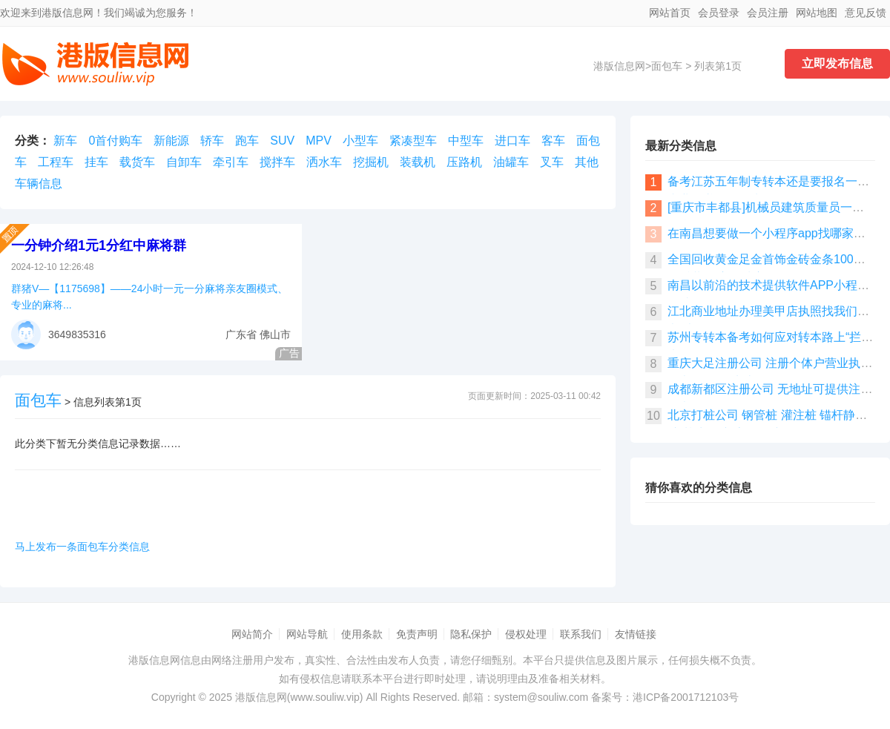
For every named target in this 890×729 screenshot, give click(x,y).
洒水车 (324, 162)
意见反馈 (865, 13)
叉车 (552, 162)
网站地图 (816, 13)
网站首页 (669, 13)
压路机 (464, 162)
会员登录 (718, 13)
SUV (282, 140)
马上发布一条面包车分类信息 (82, 546)
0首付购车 (115, 140)
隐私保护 (471, 634)
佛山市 (275, 334)
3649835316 (77, 334)
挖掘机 (371, 162)
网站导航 (307, 634)
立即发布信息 (837, 63)
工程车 (55, 162)
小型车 (360, 140)
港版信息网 (619, 66)
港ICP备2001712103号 (686, 697)
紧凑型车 (413, 140)
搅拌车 (277, 162)
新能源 (171, 140)
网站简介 (252, 634)
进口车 (512, 140)
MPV (319, 140)
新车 (65, 140)
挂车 (96, 162)
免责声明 (417, 634)
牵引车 (230, 162)
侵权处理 (526, 634)
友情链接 (635, 634)
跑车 (247, 140)
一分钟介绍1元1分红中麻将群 (98, 245)
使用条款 (362, 634)
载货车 (137, 162)
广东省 (241, 334)
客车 (553, 140)
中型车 (466, 140)
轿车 (212, 140)
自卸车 (184, 162)
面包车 (666, 66)
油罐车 (511, 162)
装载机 (417, 162)
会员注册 (767, 13)
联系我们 (580, 634)
